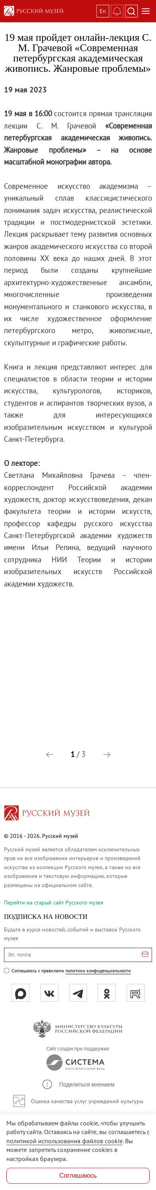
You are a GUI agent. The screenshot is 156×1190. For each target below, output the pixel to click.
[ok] (107, 993)
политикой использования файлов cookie (64, 1141)
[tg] (78, 993)
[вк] (49, 993)
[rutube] (135, 993)
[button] (49, 754)
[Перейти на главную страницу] (47, 814)
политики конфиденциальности (98, 970)
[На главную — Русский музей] (48, 11)
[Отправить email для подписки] (145, 955)
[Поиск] (131, 11)
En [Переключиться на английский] (103, 11)
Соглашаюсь (77, 1175)
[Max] (20, 993)
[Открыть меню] (145, 11)
